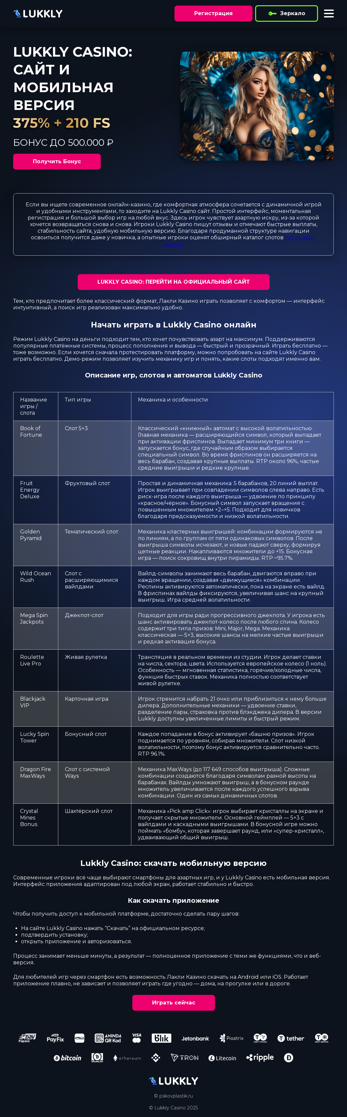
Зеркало (286, 13)
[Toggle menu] (329, 13)
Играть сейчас (173, 1003)
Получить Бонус (57, 161)
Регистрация (213, 13)
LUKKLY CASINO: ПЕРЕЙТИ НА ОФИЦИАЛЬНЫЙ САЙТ (173, 282)
